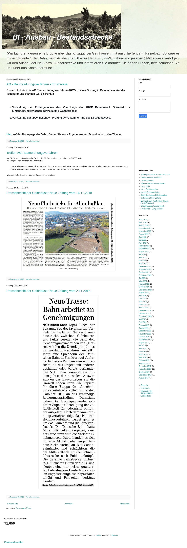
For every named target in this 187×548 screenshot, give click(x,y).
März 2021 (143, 281)
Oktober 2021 (144, 272)
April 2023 (143, 243)
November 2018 (145, 334)
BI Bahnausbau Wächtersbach (152, 206)
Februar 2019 (144, 325)
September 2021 (145, 275)
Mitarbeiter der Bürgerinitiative (146, 392)
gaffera (98, 535)
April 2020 (143, 302)
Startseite (69, 504)
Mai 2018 (142, 351)
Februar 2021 (144, 284)
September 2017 (145, 375)
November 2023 (145, 231)
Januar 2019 (143, 328)
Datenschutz (146, 396)
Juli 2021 (142, 278)
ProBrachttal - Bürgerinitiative (152, 209)
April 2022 (143, 263)
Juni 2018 (142, 349)
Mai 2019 (142, 319)
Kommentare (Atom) (23, 508)
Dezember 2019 (145, 310)
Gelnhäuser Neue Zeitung (151, 198)
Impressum (145, 388)
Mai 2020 (142, 299)
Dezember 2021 (145, 266)
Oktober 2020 (144, 287)
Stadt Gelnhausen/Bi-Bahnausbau (154, 195)
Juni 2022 (142, 258)
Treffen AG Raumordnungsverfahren (32, 153)
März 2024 (143, 222)
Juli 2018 (142, 346)
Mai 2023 (142, 240)
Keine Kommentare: (33, 141)
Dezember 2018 (145, 331)
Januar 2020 (143, 307)
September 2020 (145, 290)
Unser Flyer (145, 186)
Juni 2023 (142, 237)
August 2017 (143, 378)
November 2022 (145, 249)
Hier (8, 134)
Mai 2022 (142, 261)
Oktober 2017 (144, 372)
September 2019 (145, 316)
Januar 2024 (143, 225)
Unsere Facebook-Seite (150, 192)
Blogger (115, 535)
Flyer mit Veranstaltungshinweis (153, 183)
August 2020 (143, 293)
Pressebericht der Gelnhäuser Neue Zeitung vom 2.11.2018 (48, 291)
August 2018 (143, 343)
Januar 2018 (143, 363)
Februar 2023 (144, 246)
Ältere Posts (124, 504)
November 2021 (145, 269)
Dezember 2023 (145, 228)
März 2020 (143, 305)
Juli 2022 (142, 255)
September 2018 (145, 340)
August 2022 (143, 252)
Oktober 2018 (144, 337)
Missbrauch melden (13, 542)
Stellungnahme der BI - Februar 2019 (155, 175)
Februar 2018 (144, 360)
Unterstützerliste (147, 180)
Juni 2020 (142, 296)
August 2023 (143, 234)
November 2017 (145, 369)
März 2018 (143, 357)
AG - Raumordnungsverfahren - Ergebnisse (36, 84)
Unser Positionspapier (149, 189)
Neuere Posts (12, 504)
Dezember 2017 (145, 366)
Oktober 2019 (144, 313)
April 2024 (143, 219)
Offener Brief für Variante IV (151, 178)
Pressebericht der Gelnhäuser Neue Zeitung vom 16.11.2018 (49, 193)
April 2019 (143, 322)
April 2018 (143, 354)
